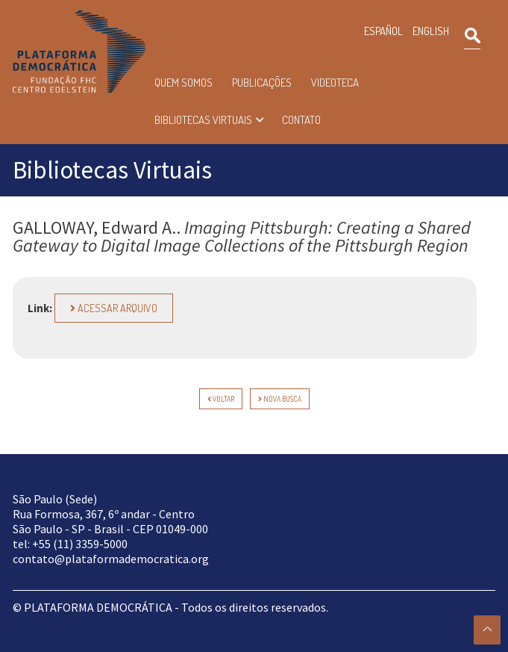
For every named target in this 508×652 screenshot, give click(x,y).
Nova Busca (279, 398)
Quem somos (183, 82)
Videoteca (335, 82)
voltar (220, 398)
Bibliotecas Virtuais (203, 120)
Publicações (262, 82)
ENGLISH (431, 31)
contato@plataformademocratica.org (111, 558)
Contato (301, 120)
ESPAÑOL (383, 31)
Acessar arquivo (113, 308)
